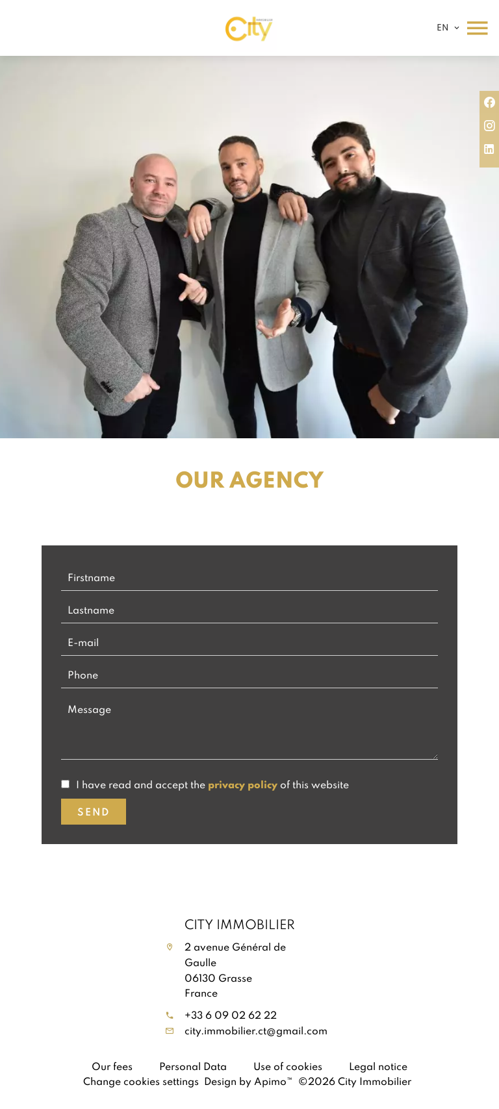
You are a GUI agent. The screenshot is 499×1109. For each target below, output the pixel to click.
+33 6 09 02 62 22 (231, 1014)
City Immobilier (240, 924)
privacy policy (242, 784)
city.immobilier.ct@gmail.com (256, 1030)
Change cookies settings (141, 1081)
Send (93, 811)
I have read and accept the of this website (212, 784)
